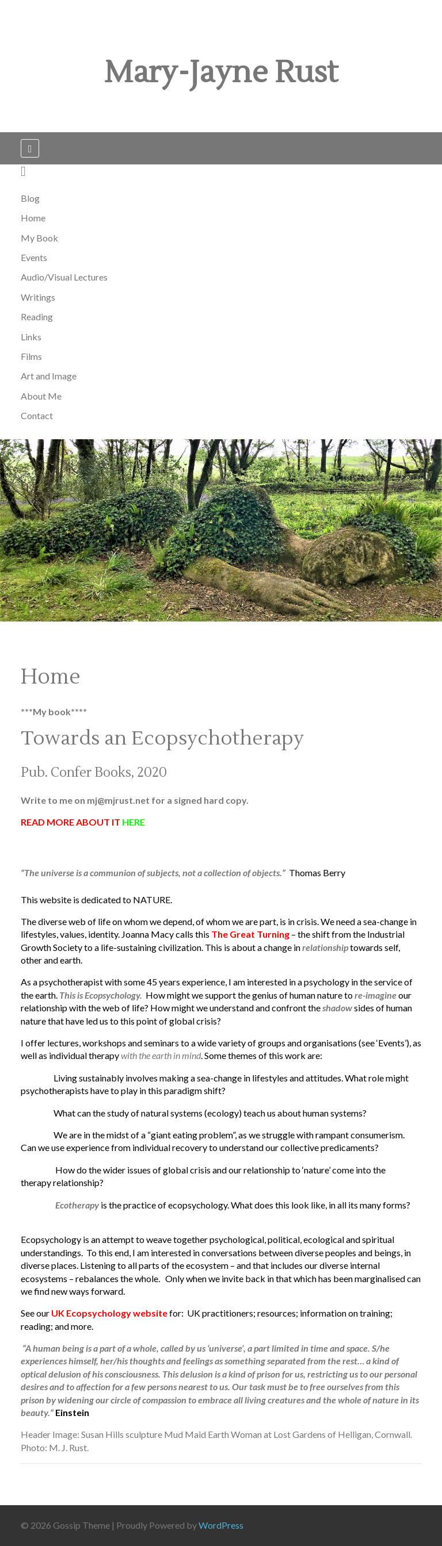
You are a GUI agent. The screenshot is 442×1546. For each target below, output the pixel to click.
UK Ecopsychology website (109, 1312)
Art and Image (49, 375)
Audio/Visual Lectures (64, 276)
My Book (39, 237)
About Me (41, 395)
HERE (133, 821)
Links (31, 336)
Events (34, 257)
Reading (37, 316)
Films (31, 356)
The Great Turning (250, 934)
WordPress (221, 1525)
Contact (37, 415)
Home (33, 217)
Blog (30, 198)
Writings (38, 296)
